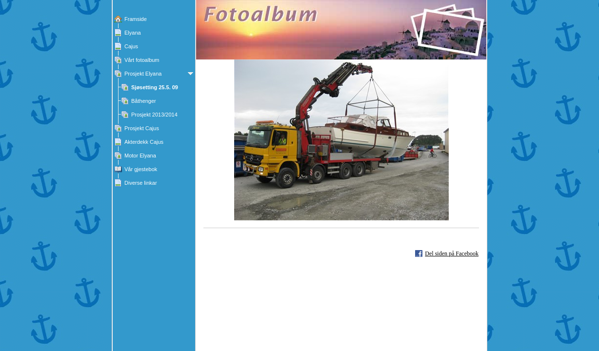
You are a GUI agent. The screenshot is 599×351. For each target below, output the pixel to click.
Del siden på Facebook (452, 253)
